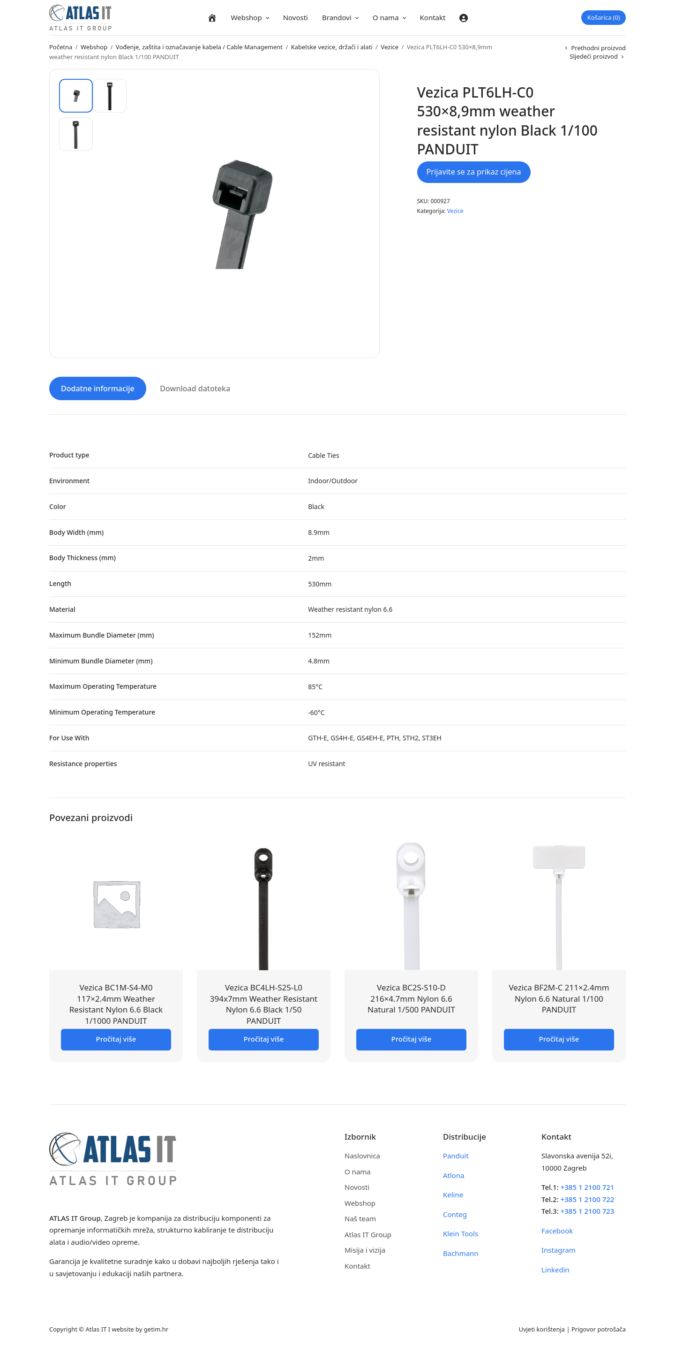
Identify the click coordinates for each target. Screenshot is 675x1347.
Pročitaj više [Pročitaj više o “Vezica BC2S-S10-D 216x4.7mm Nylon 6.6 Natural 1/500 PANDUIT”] (411, 1037)
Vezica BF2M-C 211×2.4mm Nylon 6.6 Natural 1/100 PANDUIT (559, 997)
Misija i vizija (365, 1248)
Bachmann (461, 1251)
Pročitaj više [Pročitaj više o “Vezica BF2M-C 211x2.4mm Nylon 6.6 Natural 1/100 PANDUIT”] (559, 1037)
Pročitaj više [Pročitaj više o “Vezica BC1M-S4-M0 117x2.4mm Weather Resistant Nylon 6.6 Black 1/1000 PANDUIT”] (116, 1037)
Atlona (454, 1174)
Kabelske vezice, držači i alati (332, 47)
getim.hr (156, 1328)
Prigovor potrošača (598, 1328)
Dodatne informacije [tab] (98, 387)
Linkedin (555, 1268)
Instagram (558, 1248)
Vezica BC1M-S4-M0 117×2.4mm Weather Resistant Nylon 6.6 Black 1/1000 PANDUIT (116, 1003)
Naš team (360, 1217)
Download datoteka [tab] (195, 387)
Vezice (389, 47)
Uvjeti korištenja (541, 1328)
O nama (386, 17)
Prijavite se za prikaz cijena (474, 172)
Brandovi (337, 17)
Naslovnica (362, 1154)
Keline (453, 1193)
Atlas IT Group (368, 1233)
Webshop (246, 17)
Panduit (456, 1154)
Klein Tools (460, 1232)
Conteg (455, 1213)
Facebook (557, 1229)
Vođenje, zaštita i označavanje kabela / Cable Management (199, 47)
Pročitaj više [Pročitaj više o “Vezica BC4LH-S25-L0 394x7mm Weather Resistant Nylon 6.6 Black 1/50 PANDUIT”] (264, 1037)
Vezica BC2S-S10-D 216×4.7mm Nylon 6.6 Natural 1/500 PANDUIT (411, 997)
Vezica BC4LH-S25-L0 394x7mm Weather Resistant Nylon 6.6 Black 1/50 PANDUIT (264, 1003)
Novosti (295, 17)
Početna (60, 47)
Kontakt (433, 17)
